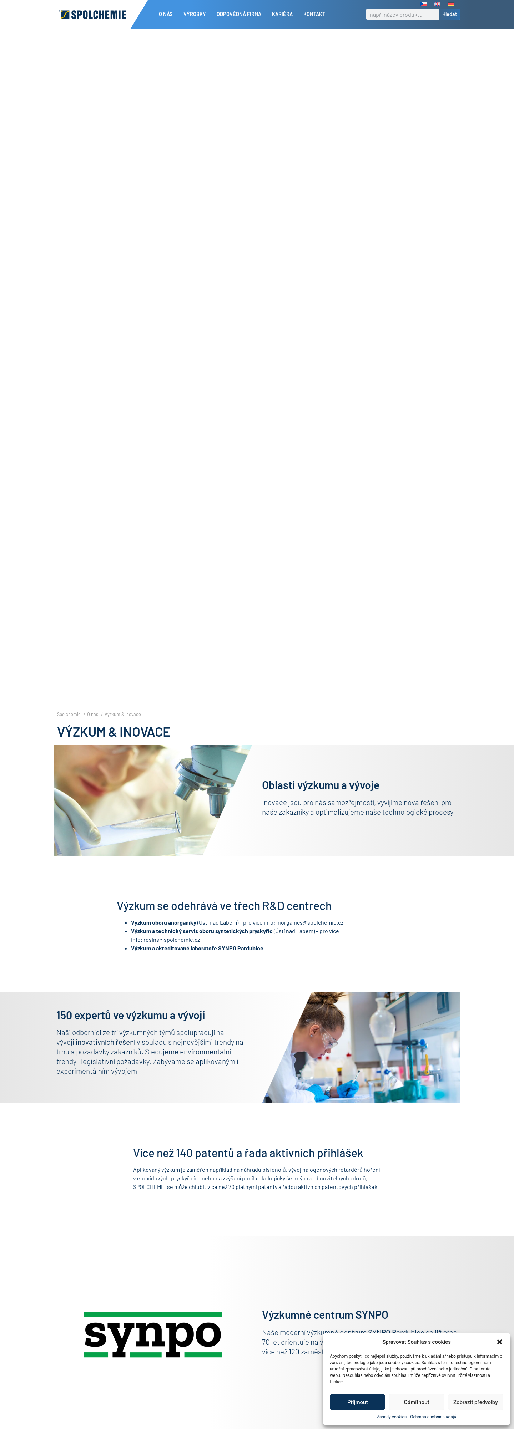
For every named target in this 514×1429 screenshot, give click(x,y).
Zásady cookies (392, 1416)
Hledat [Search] (449, 14)
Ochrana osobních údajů (433, 1416)
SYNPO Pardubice (240, 960)
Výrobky (196, 14)
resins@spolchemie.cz (171, 951)
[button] (499, 1342)
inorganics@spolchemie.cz (309, 934)
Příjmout (357, 1402)
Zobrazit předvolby (475, 1402)
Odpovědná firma (241, 14)
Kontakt (314, 14)
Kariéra (284, 14)
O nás (167, 14)
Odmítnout (416, 1402)
